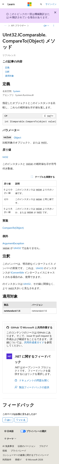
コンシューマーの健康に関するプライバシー (25, 454)
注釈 (7, 71)
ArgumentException (13, 243)
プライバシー (17, 450)
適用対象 (9, 75)
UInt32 (17, 248)
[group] (29, 121)
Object (17, 137)
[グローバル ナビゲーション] (3, 4)
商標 (17, 459)
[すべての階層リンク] (5, 25)
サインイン (50, 4)
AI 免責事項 (8, 446)
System (16, 91)
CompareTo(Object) (13, 227)
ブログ (42, 446)
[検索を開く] (41, 4)
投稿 (5, 450)
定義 (7, 67)
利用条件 (7, 459)
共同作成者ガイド (34, 342)
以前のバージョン (26, 446)
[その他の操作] (53, 25)
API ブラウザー (18, 25)
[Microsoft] (30, 4)
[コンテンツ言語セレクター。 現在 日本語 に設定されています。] (9, 431)
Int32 (5, 157)
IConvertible (17, 272)
